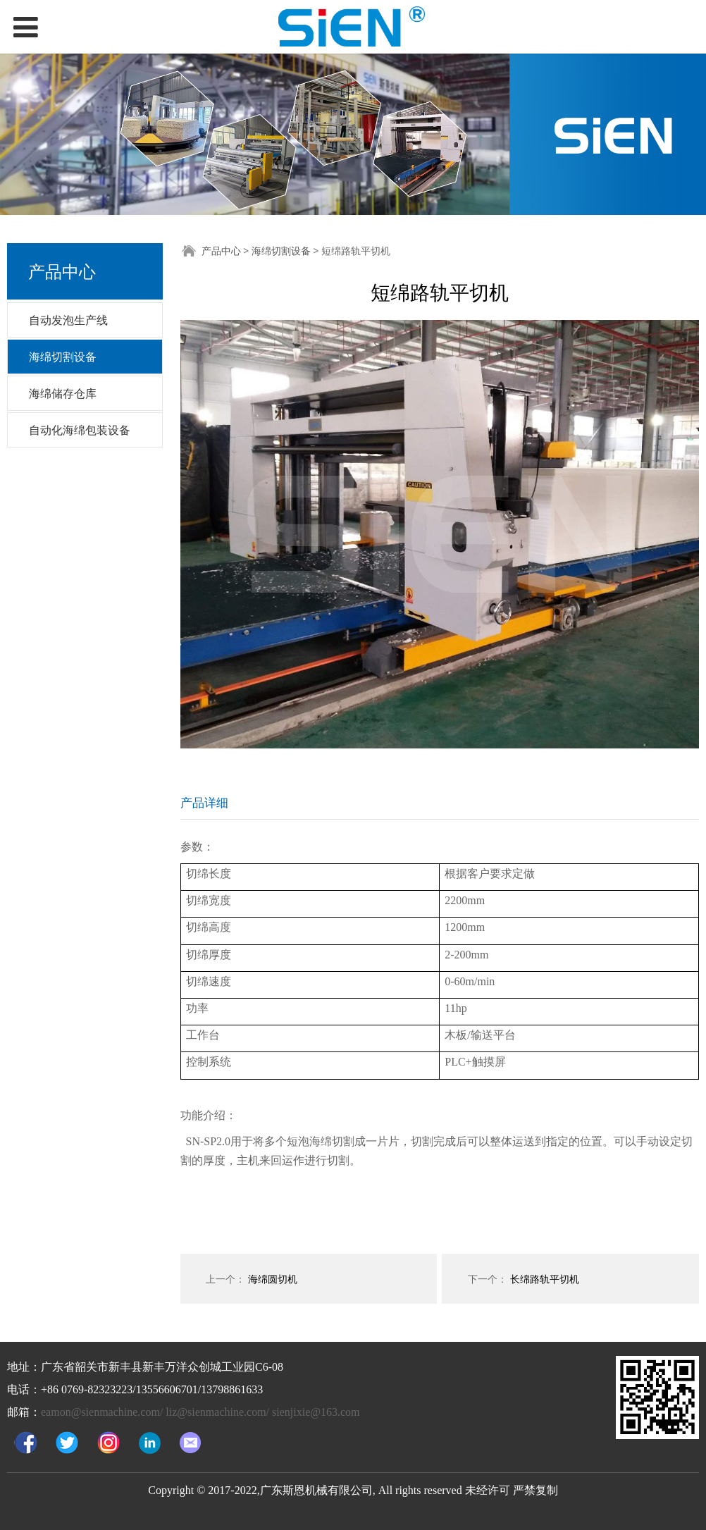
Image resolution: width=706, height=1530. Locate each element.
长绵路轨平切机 (544, 1278)
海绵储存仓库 (63, 393)
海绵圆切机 (272, 1278)
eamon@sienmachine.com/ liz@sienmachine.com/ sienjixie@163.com (200, 1412)
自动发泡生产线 (68, 320)
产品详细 (204, 802)
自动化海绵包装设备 (79, 430)
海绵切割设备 (63, 356)
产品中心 (221, 250)
